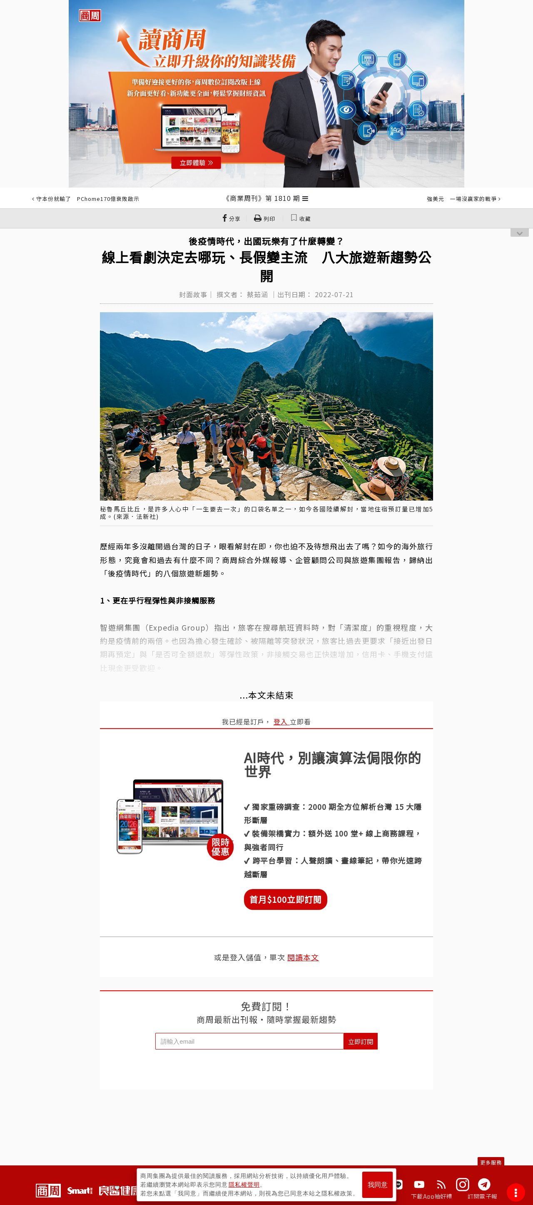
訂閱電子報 (482, 1196)
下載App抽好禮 (431, 1196)
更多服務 (491, 1162)
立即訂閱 (360, 1041)
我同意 (378, 1184)
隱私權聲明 (244, 1184)
